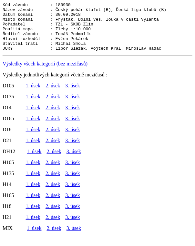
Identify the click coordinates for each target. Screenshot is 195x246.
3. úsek (72, 95)
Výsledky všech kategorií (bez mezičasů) (45, 73)
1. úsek (33, 95)
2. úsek (53, 95)
